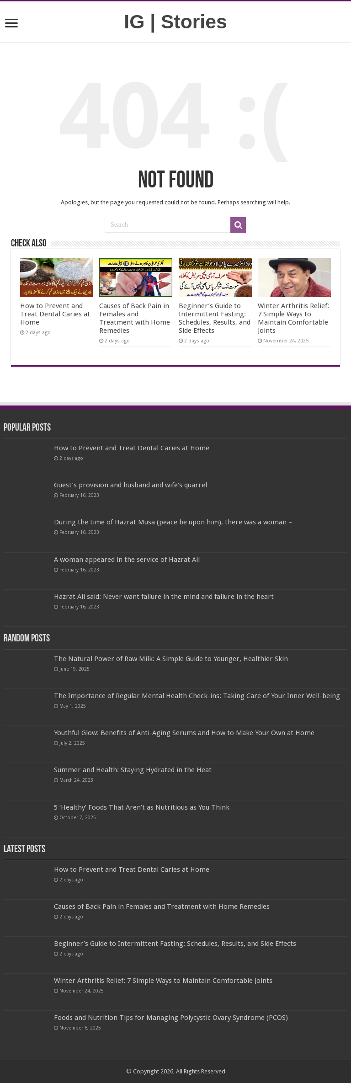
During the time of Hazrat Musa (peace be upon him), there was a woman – (173, 522)
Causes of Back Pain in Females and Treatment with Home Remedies (134, 318)
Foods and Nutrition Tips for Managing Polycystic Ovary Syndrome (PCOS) (171, 1018)
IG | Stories (175, 21)
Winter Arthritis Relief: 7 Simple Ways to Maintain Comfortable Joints (293, 318)
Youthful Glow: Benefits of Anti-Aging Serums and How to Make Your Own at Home (184, 733)
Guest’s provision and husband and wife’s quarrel (130, 485)
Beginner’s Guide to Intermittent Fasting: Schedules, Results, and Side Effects (214, 318)
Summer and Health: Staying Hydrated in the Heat (133, 770)
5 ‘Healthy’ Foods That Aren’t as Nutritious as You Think (141, 807)
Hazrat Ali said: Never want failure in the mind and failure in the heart (164, 596)
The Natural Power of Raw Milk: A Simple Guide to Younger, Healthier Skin (171, 659)
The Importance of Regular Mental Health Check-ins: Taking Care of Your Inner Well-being (197, 696)
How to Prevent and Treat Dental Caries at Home (55, 314)
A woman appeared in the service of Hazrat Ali (127, 559)
